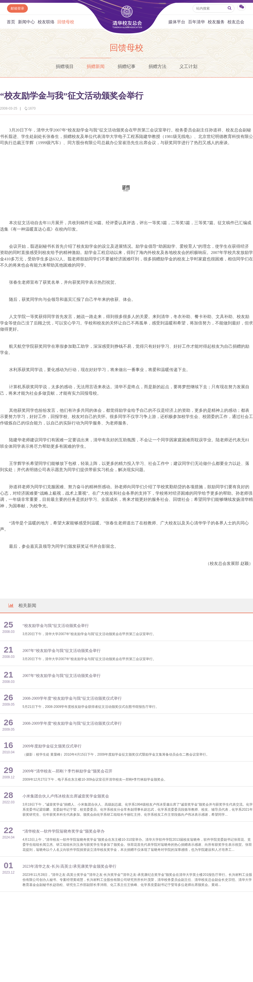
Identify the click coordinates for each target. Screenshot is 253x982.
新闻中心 (26, 21)
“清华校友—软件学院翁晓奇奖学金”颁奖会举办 (63, 831)
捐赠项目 (65, 66)
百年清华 (196, 21)
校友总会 (235, 21)
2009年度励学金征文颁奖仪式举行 (52, 746)
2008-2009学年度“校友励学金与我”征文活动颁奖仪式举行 (72, 698)
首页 (11, 21)
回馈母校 (65, 21)
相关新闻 (22, 605)
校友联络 (46, 21)
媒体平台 (176, 21)
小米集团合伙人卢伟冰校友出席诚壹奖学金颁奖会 (65, 796)
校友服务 (216, 21)
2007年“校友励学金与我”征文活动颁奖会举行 (61, 651)
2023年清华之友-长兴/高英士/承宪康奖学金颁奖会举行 (69, 866)
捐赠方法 (157, 66)
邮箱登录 (17, 8)
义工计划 (188, 66)
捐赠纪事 (126, 66)
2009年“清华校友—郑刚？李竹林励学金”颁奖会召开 (67, 771)
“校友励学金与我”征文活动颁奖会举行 (55, 626)
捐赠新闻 (96, 66)
